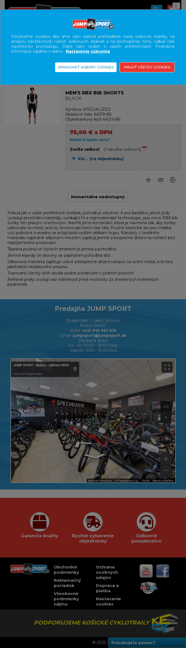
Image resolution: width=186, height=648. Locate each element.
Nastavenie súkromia (88, 51)
